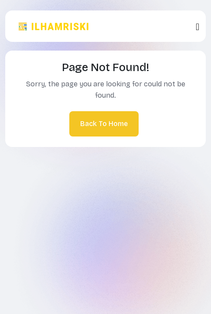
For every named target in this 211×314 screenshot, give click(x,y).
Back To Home (104, 123)
